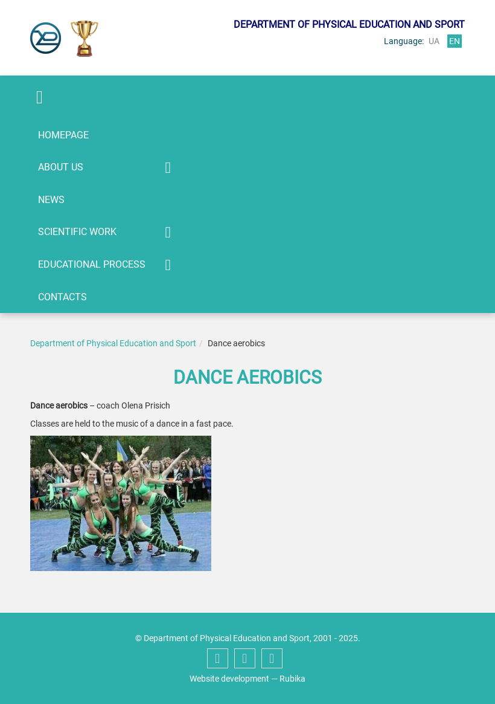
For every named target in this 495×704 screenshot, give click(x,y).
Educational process (91, 264)
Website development (229, 678)
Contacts (62, 297)
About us (60, 167)
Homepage (63, 135)
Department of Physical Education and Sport (113, 343)
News (51, 199)
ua (434, 41)
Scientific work (77, 231)
